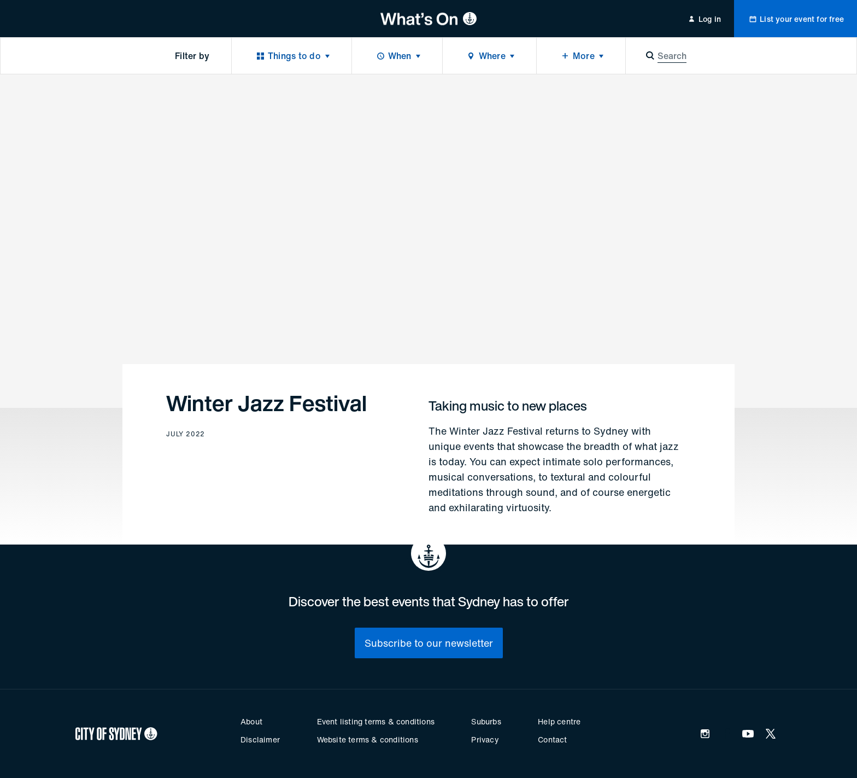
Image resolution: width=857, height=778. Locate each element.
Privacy (484, 739)
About (251, 721)
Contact (552, 739)
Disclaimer (260, 739)
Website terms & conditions (367, 739)
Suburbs (486, 721)
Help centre (559, 721)
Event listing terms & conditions (376, 721)
